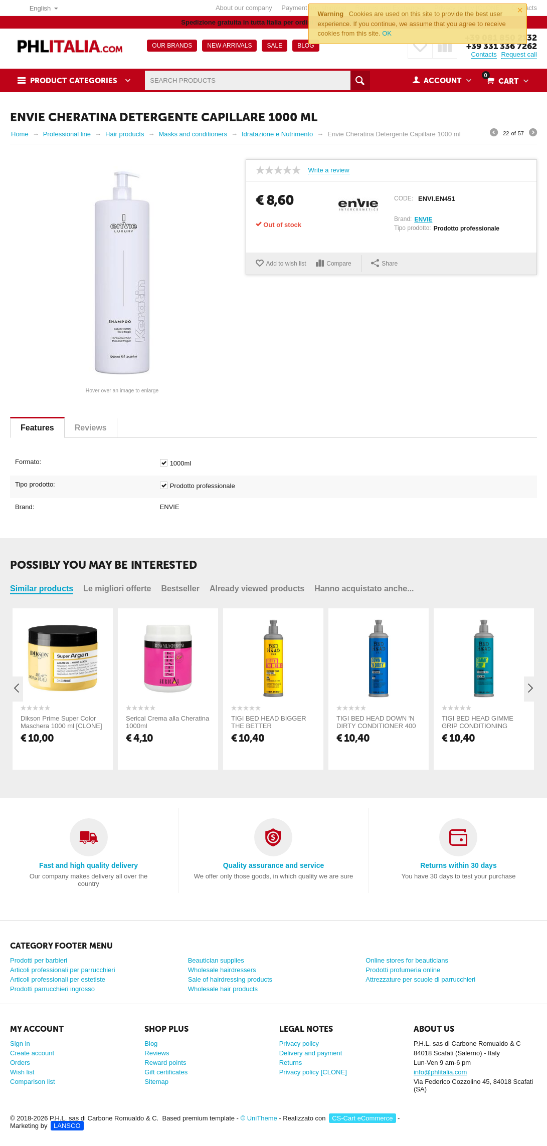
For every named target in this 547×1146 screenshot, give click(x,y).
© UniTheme (259, 1118)
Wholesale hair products (223, 989)
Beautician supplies (216, 960)
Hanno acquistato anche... (364, 588)
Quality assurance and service (273, 865)
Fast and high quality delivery (88, 865)
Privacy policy (299, 1043)
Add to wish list (286, 263)
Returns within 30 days (458, 865)
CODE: (403, 198)
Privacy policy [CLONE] (313, 1072)
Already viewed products (257, 588)
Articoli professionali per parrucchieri (62, 970)
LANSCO (67, 1125)
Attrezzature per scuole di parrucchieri (420, 979)
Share (384, 263)
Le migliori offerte (117, 588)
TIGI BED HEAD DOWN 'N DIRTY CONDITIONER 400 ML (376, 726)
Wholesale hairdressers (222, 970)
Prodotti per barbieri (38, 960)
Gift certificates (166, 1072)
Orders (20, 1062)
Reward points (165, 1062)
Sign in (20, 1043)
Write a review (328, 170)
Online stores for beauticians (407, 960)
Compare (338, 263)
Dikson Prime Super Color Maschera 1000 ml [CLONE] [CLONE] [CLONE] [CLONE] (61, 726)
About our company (244, 8)
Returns (290, 1062)
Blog (150, 1043)
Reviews (91, 427)
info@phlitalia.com (440, 1072)
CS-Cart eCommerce (362, 1118)
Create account (32, 1053)
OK (387, 33)
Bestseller (180, 588)
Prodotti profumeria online (403, 970)
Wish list (22, 1072)
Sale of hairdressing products (230, 979)
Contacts (484, 54)
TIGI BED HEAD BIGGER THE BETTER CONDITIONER (268, 726)
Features (37, 427)
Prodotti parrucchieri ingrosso (52, 989)
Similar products (41, 588)
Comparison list (32, 1081)
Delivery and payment (310, 1053)
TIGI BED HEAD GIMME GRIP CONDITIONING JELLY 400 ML (477, 726)
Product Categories (73, 80)
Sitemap (156, 1081)
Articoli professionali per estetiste (57, 979)
